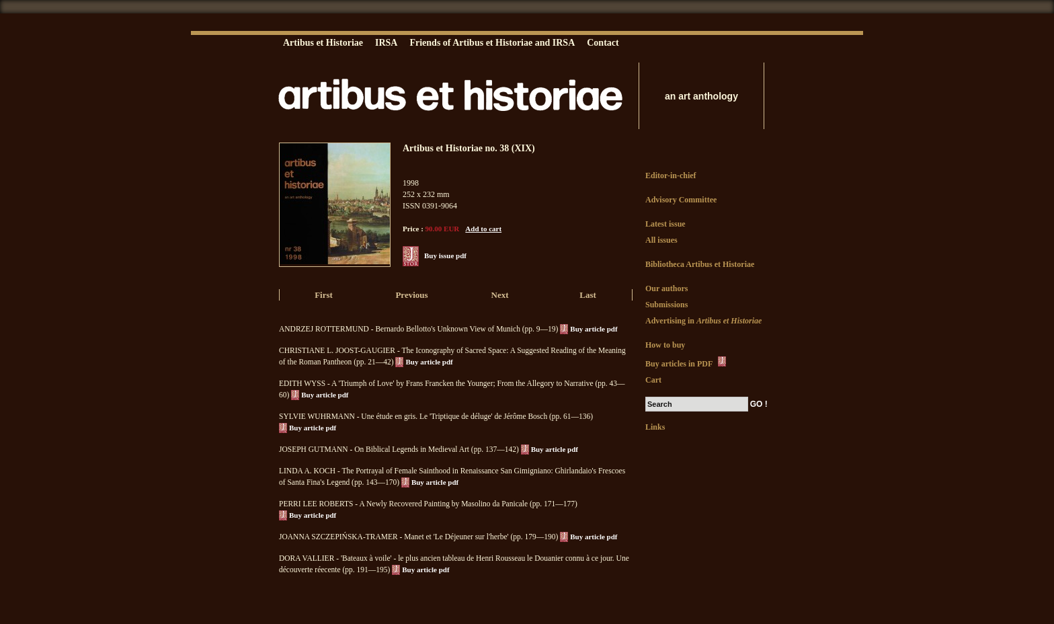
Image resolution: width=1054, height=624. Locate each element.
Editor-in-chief (670, 175)
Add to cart (483, 229)
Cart (653, 380)
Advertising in (703, 320)
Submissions (666, 304)
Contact (602, 43)
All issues (661, 240)
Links (655, 427)
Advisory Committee (681, 199)
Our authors (666, 288)
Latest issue (665, 224)
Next (500, 295)
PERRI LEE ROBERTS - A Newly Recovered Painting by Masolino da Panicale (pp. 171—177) (428, 504)
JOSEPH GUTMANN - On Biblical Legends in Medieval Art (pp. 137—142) (399, 449)
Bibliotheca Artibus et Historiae (699, 264)
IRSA (386, 43)
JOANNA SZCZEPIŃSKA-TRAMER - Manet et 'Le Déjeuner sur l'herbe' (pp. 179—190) (418, 537)
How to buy (665, 345)
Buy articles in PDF (686, 362)
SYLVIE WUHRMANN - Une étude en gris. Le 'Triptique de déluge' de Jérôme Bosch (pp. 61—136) (436, 416)
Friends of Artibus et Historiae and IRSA (492, 43)
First (324, 295)
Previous (411, 295)
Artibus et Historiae (323, 43)
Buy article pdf (593, 329)
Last (587, 295)
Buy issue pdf (445, 255)
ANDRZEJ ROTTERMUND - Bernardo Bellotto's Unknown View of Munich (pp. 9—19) (418, 329)
